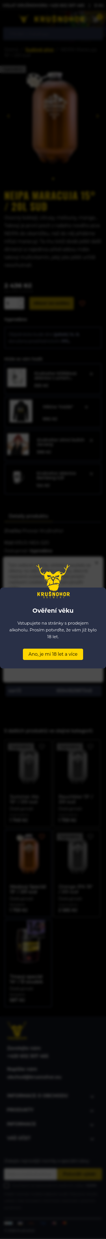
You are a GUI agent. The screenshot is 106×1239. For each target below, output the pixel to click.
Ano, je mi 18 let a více (53, 654)
